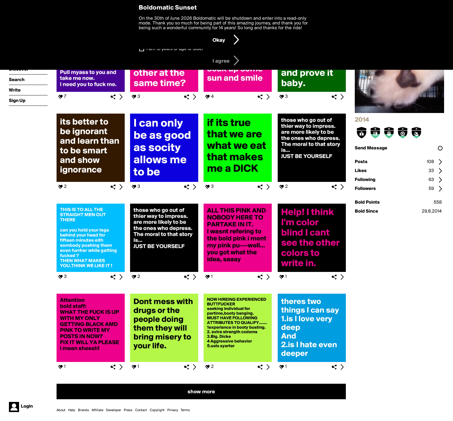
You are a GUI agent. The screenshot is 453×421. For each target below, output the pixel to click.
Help (71, 410)
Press (128, 410)
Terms (185, 410)
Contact (141, 410)
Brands (83, 410)
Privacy (172, 410)
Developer (113, 410)
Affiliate (97, 410)
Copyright (157, 410)
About (61, 410)
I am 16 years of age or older (174, 49)
